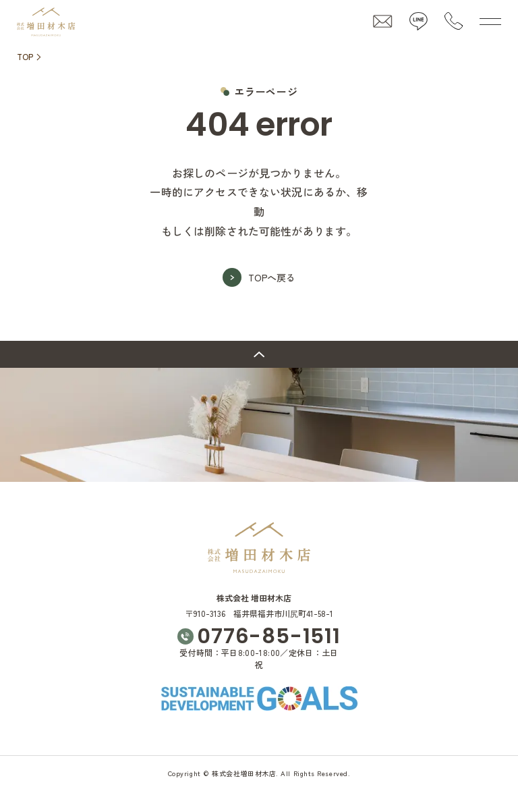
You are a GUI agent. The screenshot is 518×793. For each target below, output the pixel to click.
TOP (25, 56)
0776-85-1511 (268, 636)
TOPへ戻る (271, 277)
